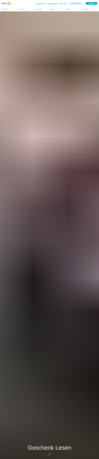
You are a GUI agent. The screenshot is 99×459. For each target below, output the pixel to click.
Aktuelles (72, 8)
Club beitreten (75, 3)
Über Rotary (8, 8)
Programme (55, 8)
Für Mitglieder (89, 8)
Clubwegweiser (52, 3)
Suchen (63, 3)
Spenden (91, 3)
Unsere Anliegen (39, 8)
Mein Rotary (40, 3)
